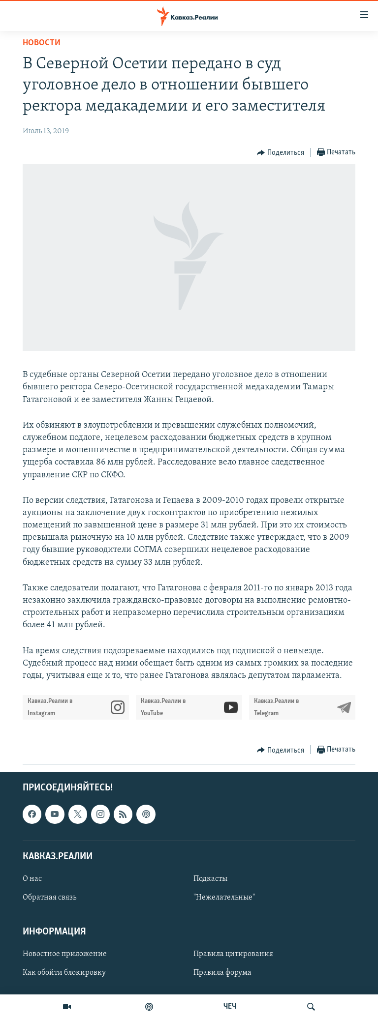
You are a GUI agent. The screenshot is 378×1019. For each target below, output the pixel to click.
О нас (32, 879)
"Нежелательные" (224, 898)
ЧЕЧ (229, 1007)
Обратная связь (49, 898)
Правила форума (222, 973)
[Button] (280, 152)
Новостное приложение (65, 955)
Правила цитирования (233, 955)
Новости (42, 43)
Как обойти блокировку (64, 973)
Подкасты (210, 879)
